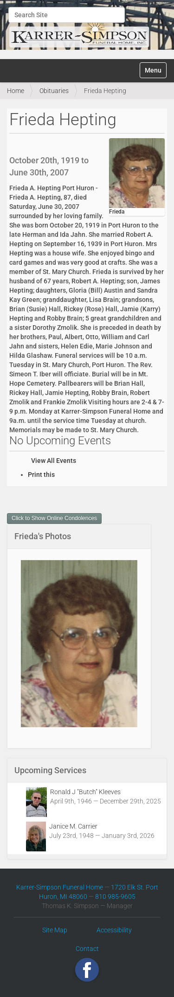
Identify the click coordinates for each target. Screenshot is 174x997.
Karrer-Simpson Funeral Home (59, 887)
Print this (41, 474)
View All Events (53, 460)
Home (15, 90)
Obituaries (54, 90)
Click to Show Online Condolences (54, 518)
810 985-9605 (115, 896)
